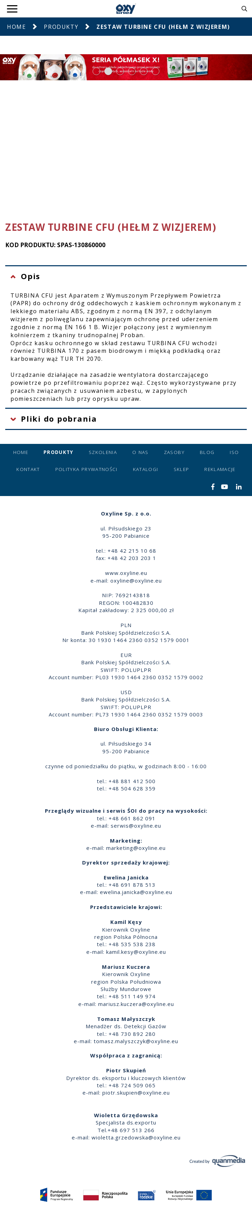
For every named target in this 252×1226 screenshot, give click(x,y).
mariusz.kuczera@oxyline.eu (136, 1003)
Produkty (61, 27)
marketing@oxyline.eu (136, 847)
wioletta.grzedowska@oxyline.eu (136, 1137)
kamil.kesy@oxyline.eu (136, 951)
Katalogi (145, 469)
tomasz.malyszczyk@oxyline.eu (136, 1041)
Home (16, 27)
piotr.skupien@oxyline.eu (136, 1092)
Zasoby (174, 452)
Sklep (181, 469)
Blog (207, 452)
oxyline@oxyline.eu (136, 580)
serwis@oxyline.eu (136, 825)
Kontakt (28, 469)
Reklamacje (220, 469)
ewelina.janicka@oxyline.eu (136, 891)
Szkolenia (103, 452)
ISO (234, 452)
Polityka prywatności (86, 469)
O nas (140, 452)
